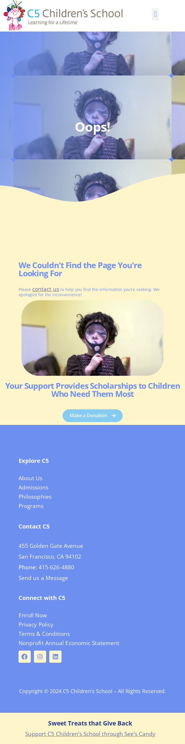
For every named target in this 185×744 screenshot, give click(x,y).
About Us (31, 478)
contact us (45, 289)
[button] (155, 14)
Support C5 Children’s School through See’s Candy (90, 734)
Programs (31, 506)
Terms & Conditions (44, 634)
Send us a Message (43, 578)
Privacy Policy (36, 624)
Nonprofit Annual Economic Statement (69, 643)
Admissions (33, 487)
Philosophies (35, 496)
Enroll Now (33, 615)
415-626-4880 (56, 567)
